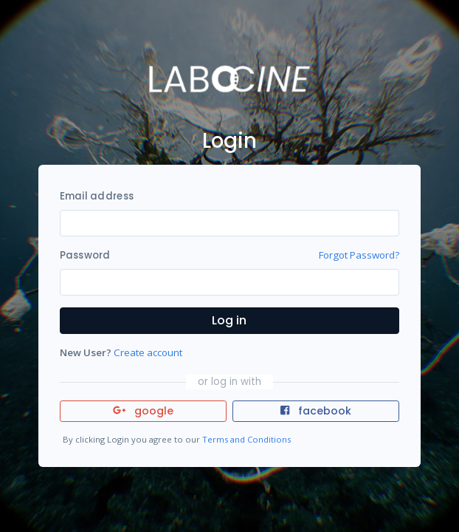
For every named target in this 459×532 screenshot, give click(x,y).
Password (85, 255)
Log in (229, 320)
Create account (148, 352)
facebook (315, 410)
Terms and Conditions (246, 439)
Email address (97, 196)
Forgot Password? (359, 255)
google (143, 410)
